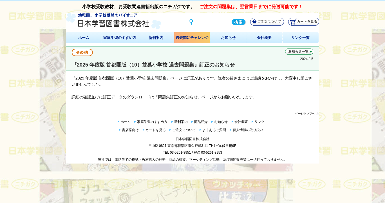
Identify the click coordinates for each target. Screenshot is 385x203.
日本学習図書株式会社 (192, 139)
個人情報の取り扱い (248, 130)
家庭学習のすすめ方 (119, 38)
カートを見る (156, 130)
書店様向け (130, 130)
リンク (259, 122)
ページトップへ (305, 113)
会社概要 (264, 38)
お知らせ (228, 38)
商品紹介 (201, 122)
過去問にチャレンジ (192, 38)
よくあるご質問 (214, 130)
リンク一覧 (300, 38)
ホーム (83, 38)
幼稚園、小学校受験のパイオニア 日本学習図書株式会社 (113, 21)
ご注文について (184, 130)
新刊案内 (156, 38)
